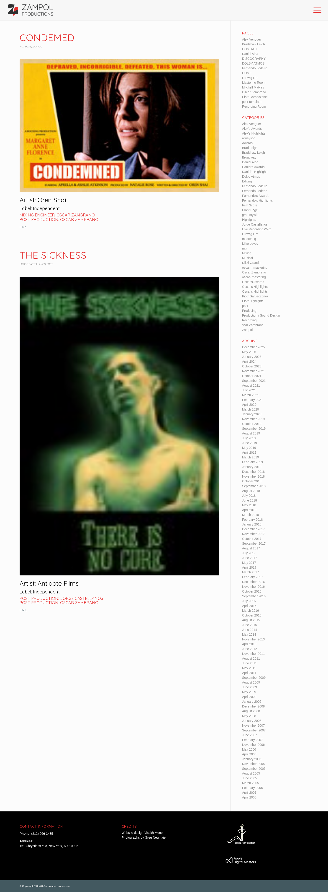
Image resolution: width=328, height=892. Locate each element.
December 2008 (253, 706)
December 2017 (253, 529)
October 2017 (251, 539)
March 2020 (250, 409)
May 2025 (249, 352)
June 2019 (249, 443)
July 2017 (249, 553)
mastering (249, 239)
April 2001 (249, 792)
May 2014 (249, 634)
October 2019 (251, 424)
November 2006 (253, 744)
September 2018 (254, 486)
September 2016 (254, 596)
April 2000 (249, 797)
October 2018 (251, 481)
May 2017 (249, 562)
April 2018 (249, 510)
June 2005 (249, 778)
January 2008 (251, 721)
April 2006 (249, 754)
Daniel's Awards (253, 167)
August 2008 (251, 711)
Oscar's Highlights (255, 287)
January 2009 (251, 701)
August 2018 (251, 491)
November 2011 (253, 653)
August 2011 (251, 658)
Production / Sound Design (261, 315)
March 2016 (250, 610)
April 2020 (249, 404)
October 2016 (251, 591)
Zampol (37, 46)
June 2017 (249, 558)
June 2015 (249, 625)
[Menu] (315, 10)
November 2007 (253, 725)
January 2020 (251, 414)
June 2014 (249, 630)
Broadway (249, 157)
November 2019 (253, 419)
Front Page (250, 210)
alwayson (248, 138)
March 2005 (250, 783)
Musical (247, 258)
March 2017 (250, 572)
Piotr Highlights (253, 301)
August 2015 (251, 620)
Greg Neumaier (156, 837)
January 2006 (251, 759)
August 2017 (251, 548)
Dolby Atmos (251, 176)
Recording (249, 320)
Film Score (249, 205)
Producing (249, 310)
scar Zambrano (253, 325)
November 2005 (253, 764)
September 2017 (254, 543)
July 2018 (249, 495)
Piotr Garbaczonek (255, 97)
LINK (23, 227)
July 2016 (249, 601)
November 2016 (253, 586)
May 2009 (249, 692)
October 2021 (251, 376)
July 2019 (249, 438)
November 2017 (253, 534)
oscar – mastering (254, 267)
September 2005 (254, 768)
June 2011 (249, 663)
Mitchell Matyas (253, 87)
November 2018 (253, 476)
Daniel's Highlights (255, 172)
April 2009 (249, 697)
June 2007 (249, 735)
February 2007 (252, 740)
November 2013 (253, 639)
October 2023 (251, 366)
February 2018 (252, 519)
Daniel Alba (250, 54)
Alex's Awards (252, 128)
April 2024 (249, 361)
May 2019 (249, 448)
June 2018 (249, 500)
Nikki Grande (251, 263)
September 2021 (254, 380)
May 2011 (249, 668)
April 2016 (249, 606)
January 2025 (251, 357)
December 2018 (253, 471)
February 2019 (252, 462)
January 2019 (251, 467)
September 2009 (254, 677)
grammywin (250, 215)
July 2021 (249, 390)
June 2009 (249, 687)
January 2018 (251, 524)
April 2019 (249, 452)
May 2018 (249, 505)
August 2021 (251, 385)
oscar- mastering (254, 277)
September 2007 (254, 730)
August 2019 (251, 433)
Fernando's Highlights (257, 200)
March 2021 (250, 395)
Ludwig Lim (250, 78)
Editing (247, 181)
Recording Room (254, 106)
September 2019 (254, 428)
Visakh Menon (154, 833)
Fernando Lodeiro (254, 68)
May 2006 (249, 749)
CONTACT (249, 49)
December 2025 (253, 347)
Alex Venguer (251, 39)
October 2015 (251, 615)
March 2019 (250, 457)
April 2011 (249, 673)
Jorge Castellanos (33, 264)
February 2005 (252, 788)
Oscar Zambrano (254, 92)
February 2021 (252, 400)
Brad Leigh (250, 148)
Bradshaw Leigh (253, 44)
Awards (247, 143)
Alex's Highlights (253, 133)
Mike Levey (250, 243)
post (28, 46)
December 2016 (253, 582)
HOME (247, 73)
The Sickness (53, 255)
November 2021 (253, 371)
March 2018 (250, 515)
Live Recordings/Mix (256, 229)
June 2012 (249, 649)
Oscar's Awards (253, 282)
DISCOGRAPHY (254, 58)
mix (22, 46)
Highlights (249, 219)
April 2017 (249, 567)
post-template (251, 102)
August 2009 (251, 682)
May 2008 (249, 716)
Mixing (246, 253)
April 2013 (249, 644)
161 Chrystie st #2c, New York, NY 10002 (49, 846)
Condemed (47, 37)
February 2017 (252, 577)
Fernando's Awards (255, 196)
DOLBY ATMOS (253, 63)
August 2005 (251, 773)
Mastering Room (254, 82)
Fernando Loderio (254, 191)
